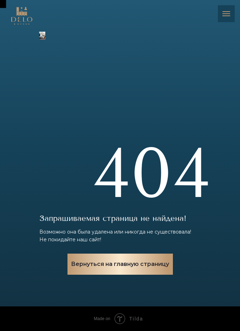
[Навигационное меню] (226, 13)
